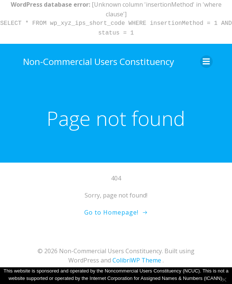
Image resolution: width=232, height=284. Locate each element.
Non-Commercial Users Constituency (98, 61)
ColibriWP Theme (136, 260)
